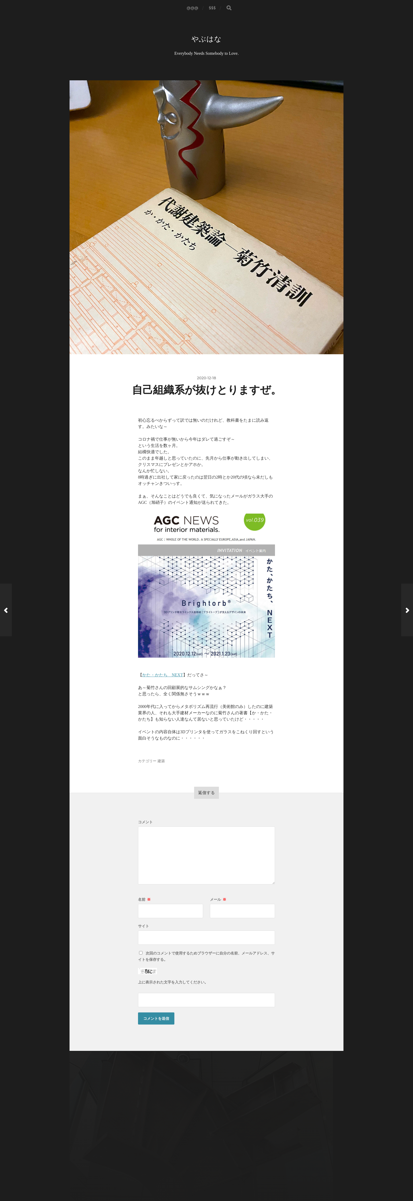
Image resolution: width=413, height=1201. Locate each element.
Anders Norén (217, 1178)
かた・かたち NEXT (162, 675)
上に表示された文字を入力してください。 (173, 982)
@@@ (192, 8)
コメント (145, 822)
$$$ (212, 8)
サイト (143, 926)
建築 (161, 761)
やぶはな (206, 39)
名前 (144, 900)
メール (218, 900)
